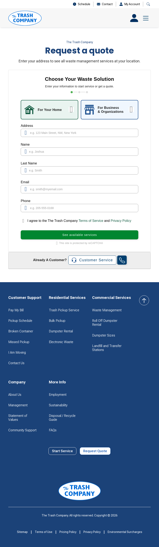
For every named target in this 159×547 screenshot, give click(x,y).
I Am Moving (17, 352)
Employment (57, 395)
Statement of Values (17, 418)
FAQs (53, 430)
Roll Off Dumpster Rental (104, 323)
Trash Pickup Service (64, 310)
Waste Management (107, 310)
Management (18, 405)
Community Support (22, 430)
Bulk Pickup (57, 321)
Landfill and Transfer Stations (107, 348)
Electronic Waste (61, 342)
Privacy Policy (121, 220)
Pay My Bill (16, 310)
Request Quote (95, 451)
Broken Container (20, 331)
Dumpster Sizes (103, 335)
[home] (25, 18)
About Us (14, 395)
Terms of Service (91, 220)
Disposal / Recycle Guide (62, 418)
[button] (148, 4)
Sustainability (58, 405)
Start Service (62, 451)
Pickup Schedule (20, 321)
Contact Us (16, 363)
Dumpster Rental (61, 331)
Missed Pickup (18, 342)
